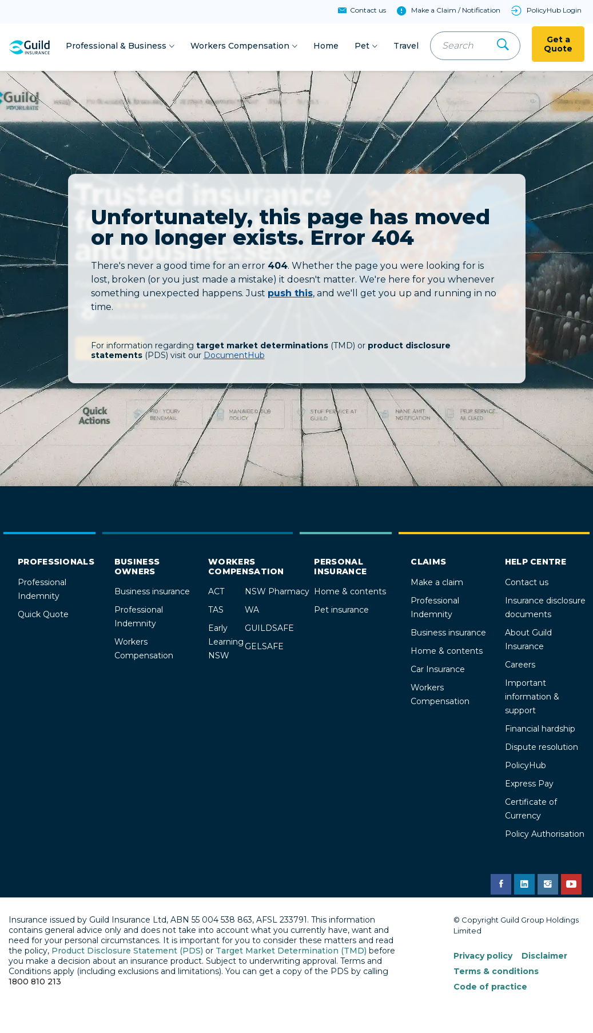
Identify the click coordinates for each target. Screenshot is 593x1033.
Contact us (526, 584)
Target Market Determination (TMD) (291, 952)
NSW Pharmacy (277, 593)
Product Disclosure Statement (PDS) (127, 952)
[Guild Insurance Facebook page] (501, 886)
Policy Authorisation (544, 836)
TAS (216, 611)
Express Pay (529, 785)
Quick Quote (43, 616)
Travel (406, 46)
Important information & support (532, 698)
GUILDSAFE (269, 630)
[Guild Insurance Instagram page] (548, 886)
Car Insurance (438, 671)
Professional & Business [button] (116, 46)
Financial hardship (540, 730)
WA (252, 611)
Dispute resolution (541, 749)
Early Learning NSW (226, 643)
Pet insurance (341, 611)
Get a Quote (558, 45)
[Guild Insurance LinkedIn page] (524, 886)
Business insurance (152, 593)
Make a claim (437, 584)
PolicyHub (525, 767)
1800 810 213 (35, 983)
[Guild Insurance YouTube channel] (571, 886)
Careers (520, 666)
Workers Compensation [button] (239, 46)
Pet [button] (362, 46)
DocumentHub (234, 357)
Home (326, 46)
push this (290, 294)
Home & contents (350, 593)
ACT (216, 593)
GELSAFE (264, 648)
